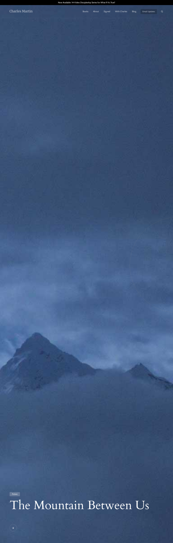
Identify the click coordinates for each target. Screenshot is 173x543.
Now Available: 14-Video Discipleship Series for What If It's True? (86, 2)
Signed (107, 11)
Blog (134, 11)
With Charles (121, 11)
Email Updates (148, 11)
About (96, 11)
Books (85, 11)
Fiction (15, 494)
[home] (26, 11)
